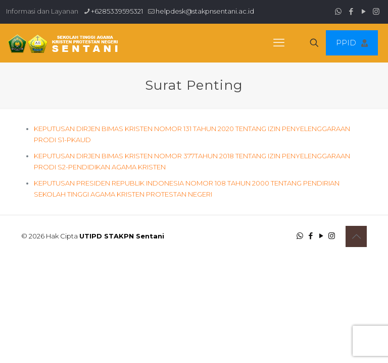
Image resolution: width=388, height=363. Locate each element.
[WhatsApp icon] (338, 11)
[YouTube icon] (363, 11)
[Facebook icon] (351, 11)
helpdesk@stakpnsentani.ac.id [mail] (205, 11)
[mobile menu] (278, 42)
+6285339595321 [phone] (117, 11)
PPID (352, 42)
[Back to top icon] (356, 236)
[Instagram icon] (376, 11)
